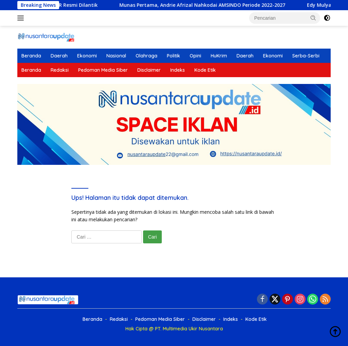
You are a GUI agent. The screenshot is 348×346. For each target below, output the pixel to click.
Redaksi (60, 70)
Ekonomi (87, 56)
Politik (173, 56)
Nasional (116, 56)
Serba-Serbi (305, 56)
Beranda (31, 56)
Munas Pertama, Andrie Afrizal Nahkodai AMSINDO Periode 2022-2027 (135, 5)
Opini (195, 56)
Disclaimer (149, 70)
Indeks (177, 70)
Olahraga (146, 56)
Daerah (59, 56)
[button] (313, 17)
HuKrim (219, 56)
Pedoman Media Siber (103, 70)
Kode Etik (205, 70)
